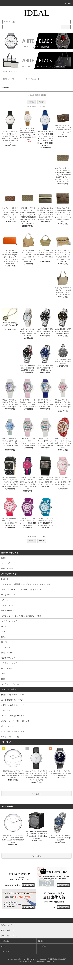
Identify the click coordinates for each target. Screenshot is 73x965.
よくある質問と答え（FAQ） (12, 700)
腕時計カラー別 (8, 79)
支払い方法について (19, 959)
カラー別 (13, 71)
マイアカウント (6, 941)
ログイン (4, 946)
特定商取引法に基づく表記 (57, 959)
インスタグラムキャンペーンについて (16, 731)
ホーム (5, 71)
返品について (44, 959)
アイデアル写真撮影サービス (12, 716)
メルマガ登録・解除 (38, 961)
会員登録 (40, 941)
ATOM (52, 961)
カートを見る (42, 946)
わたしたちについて (9, 710)
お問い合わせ (5, 951)
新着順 (43, 95)
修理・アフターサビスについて (13, 695)
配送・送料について (32, 959)
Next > (41, 102)
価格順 (37, 95)
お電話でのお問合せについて (12, 705)
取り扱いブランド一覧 (10, 737)
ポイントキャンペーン (10, 726)
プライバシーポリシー (25, 961)
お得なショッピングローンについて (15, 721)
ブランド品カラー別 (32, 79)
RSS (48, 961)
